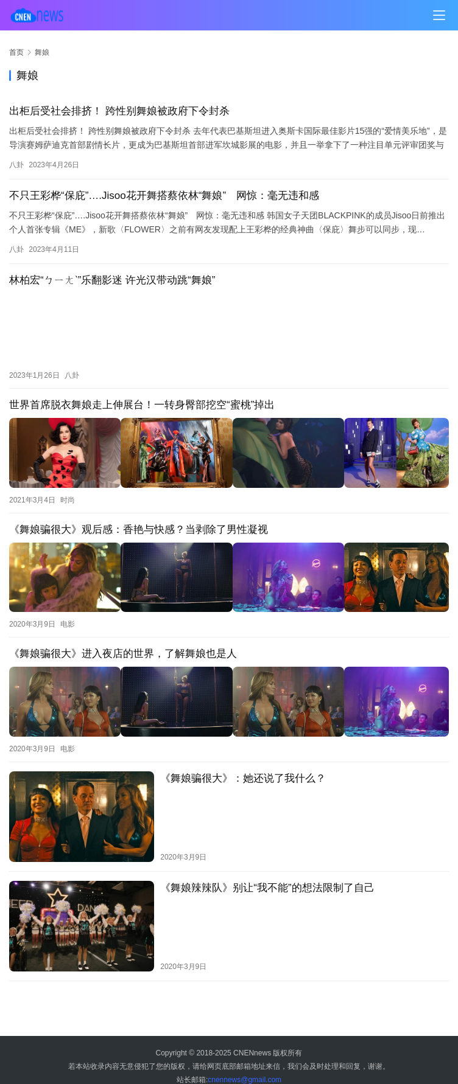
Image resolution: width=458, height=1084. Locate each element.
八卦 (16, 165)
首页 (16, 52)
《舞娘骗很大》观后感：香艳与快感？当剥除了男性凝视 (138, 523)
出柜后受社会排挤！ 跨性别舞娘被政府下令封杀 (119, 111)
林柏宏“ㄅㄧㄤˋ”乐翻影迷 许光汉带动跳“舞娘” (112, 280)
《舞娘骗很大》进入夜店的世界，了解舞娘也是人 (123, 644)
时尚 (67, 493)
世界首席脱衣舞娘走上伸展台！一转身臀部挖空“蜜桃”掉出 (142, 402)
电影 (67, 614)
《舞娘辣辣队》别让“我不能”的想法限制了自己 (267, 874)
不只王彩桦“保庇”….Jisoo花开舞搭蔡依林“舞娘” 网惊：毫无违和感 (164, 195)
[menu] (439, 15)
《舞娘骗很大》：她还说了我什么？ (243, 765)
